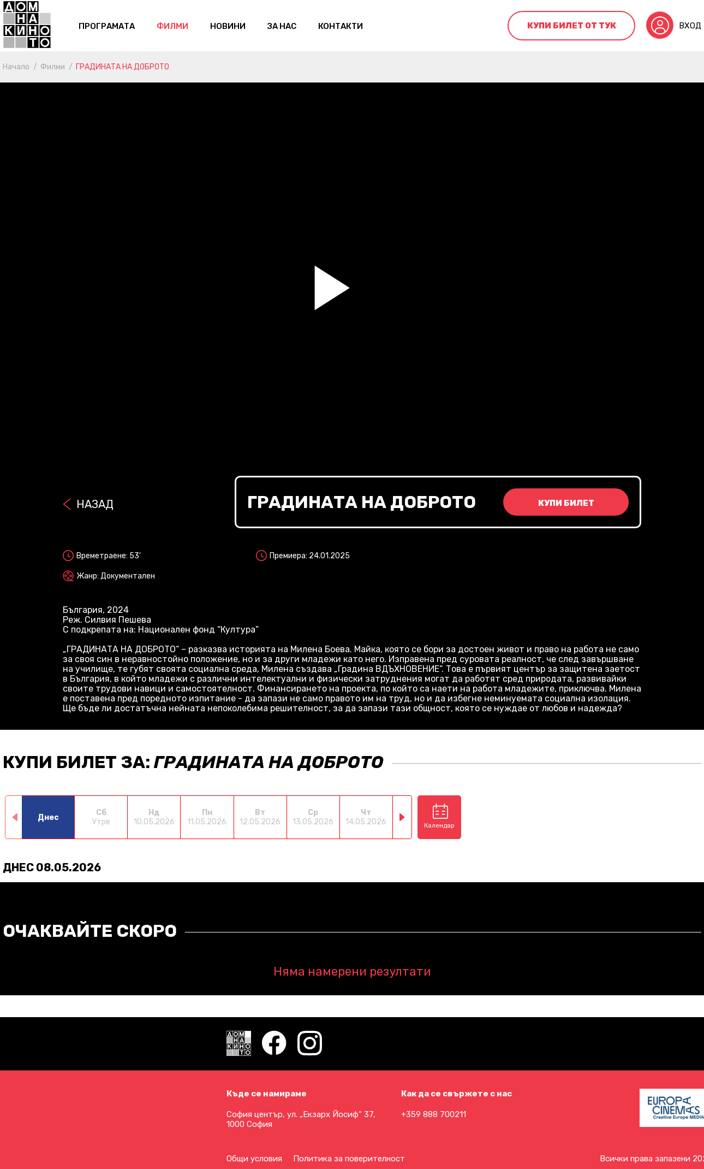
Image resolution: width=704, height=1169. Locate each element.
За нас (281, 26)
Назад (95, 504)
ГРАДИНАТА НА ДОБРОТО (122, 67)
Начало (16, 67)
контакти (340, 26)
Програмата (107, 26)
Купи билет (566, 503)
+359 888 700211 (433, 1114)
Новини (228, 26)
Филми (172, 26)
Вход (690, 26)
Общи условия (254, 1159)
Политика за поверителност (349, 1159)
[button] (402, 817)
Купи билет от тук (571, 26)
